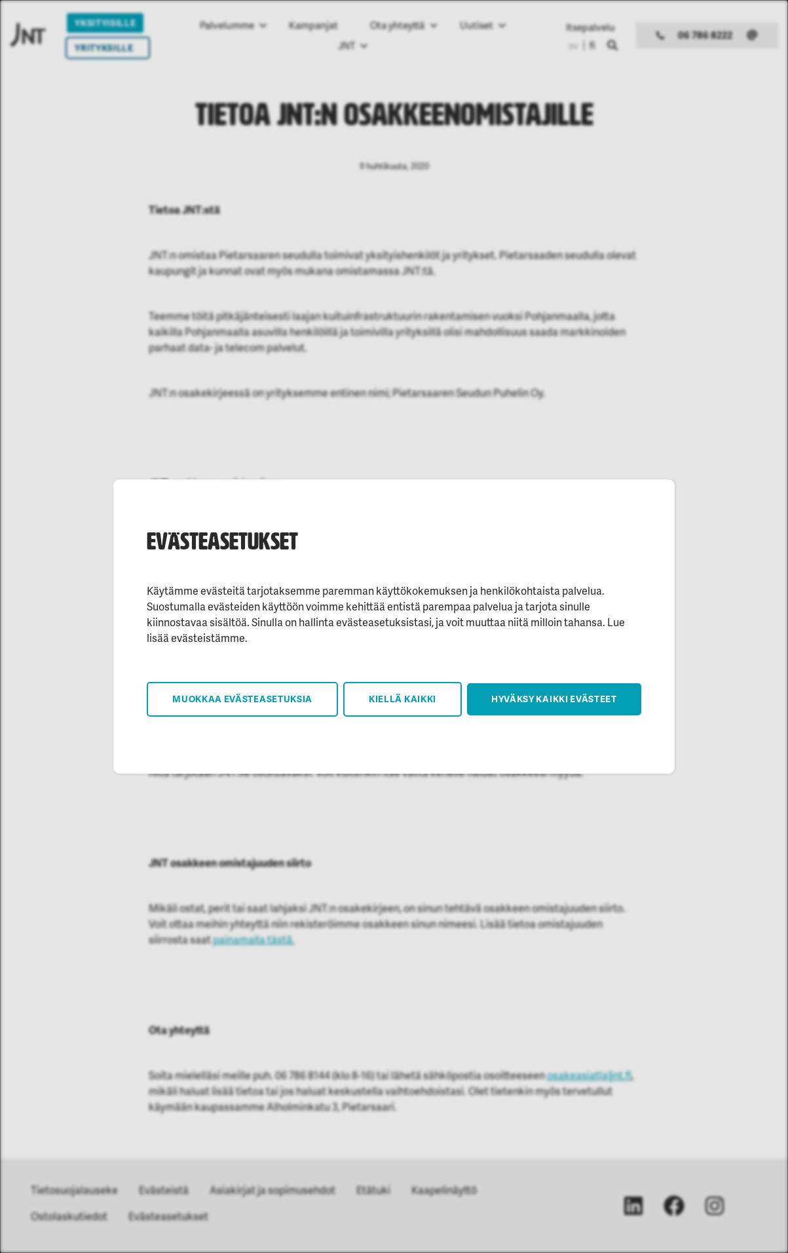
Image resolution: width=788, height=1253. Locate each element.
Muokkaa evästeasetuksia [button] (242, 698)
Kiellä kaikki (402, 698)
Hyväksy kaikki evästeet (554, 698)
